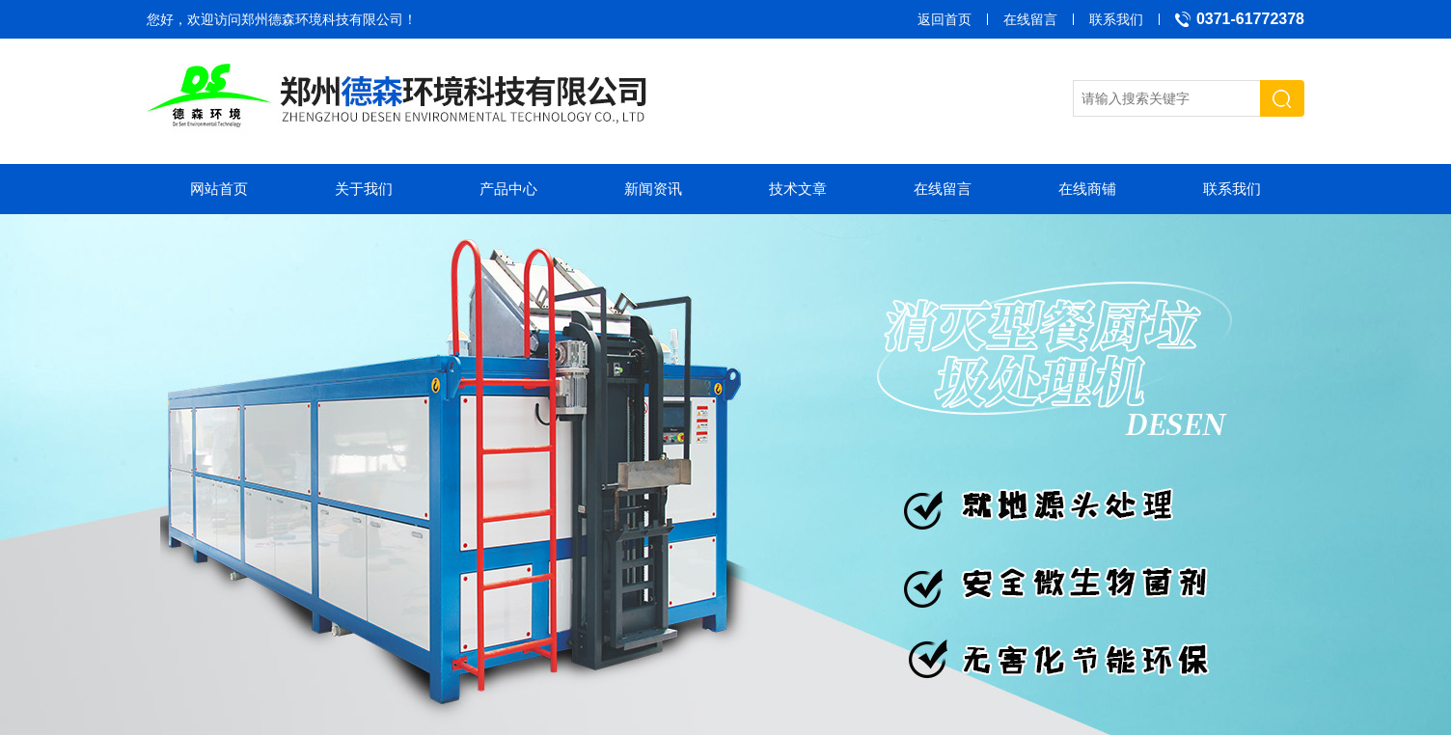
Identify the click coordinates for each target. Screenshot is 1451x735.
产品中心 (508, 188)
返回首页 (944, 19)
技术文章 (798, 188)
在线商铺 (1087, 188)
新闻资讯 (653, 188)
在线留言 (1030, 19)
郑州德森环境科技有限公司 (322, 19)
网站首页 (219, 188)
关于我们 (364, 188)
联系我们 (1116, 19)
